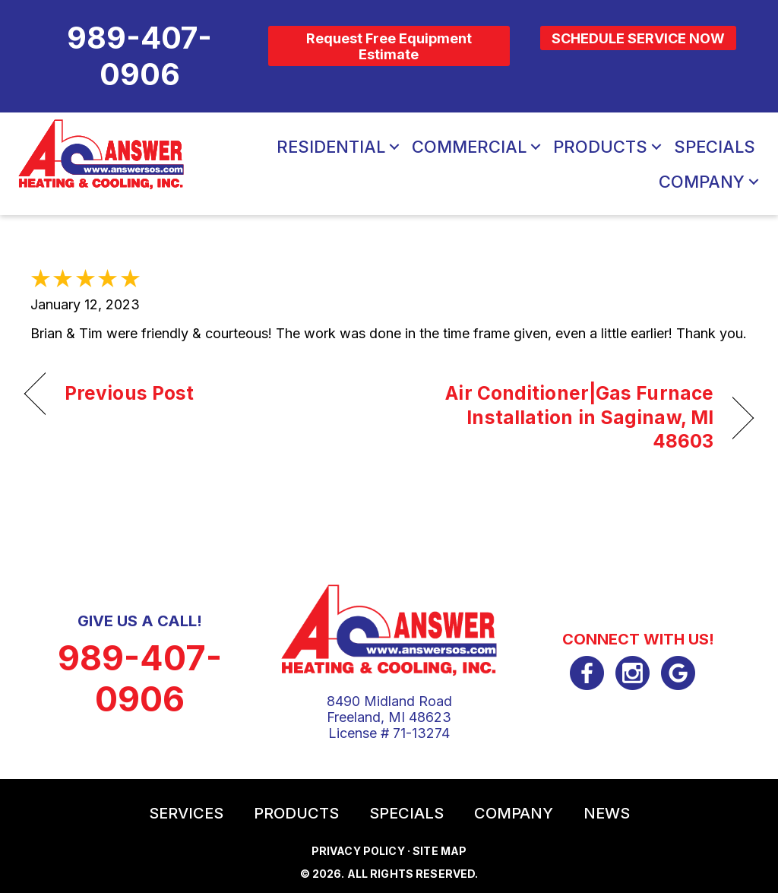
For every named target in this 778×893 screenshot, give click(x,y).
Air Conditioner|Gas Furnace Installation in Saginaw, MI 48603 (561, 417)
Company (513, 813)
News (607, 813)
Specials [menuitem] (714, 147)
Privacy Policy (358, 850)
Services (186, 813)
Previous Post (129, 393)
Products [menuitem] (600, 147)
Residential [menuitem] (331, 147)
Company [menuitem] (702, 182)
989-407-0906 (140, 678)
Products (296, 813)
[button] (394, 146)
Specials (406, 813)
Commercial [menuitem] (469, 147)
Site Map (439, 850)
